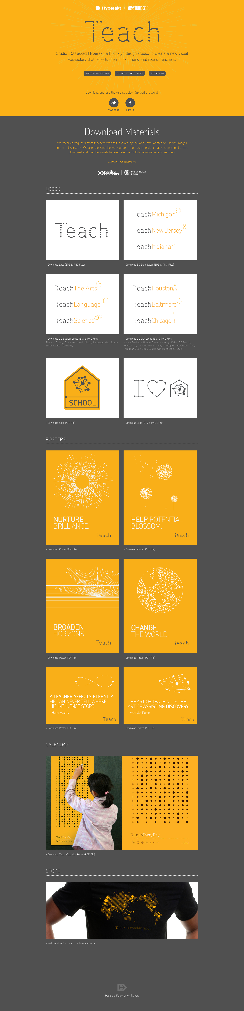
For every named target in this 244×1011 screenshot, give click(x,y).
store (59, 943)
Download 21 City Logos (138, 338)
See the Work (157, 73)
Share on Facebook (130, 104)
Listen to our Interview (97, 73)
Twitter (134, 995)
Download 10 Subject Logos (63, 338)
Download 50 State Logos (139, 264)
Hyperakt (109, 10)
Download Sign (56, 422)
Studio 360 (135, 10)
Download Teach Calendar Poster (66, 854)
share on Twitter (113, 104)
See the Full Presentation (129, 73)
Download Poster (57, 549)
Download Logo (56, 264)
